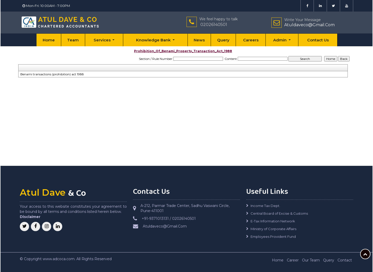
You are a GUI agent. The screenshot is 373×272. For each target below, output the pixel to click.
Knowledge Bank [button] (154, 40)
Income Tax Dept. (265, 206)
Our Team (311, 260)
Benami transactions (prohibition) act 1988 (52, 74)
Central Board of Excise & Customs (279, 213)
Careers (251, 40)
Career (293, 260)
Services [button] (103, 40)
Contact (345, 260)
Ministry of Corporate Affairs (273, 229)
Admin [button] (280, 40)
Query (223, 40)
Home (49, 40)
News (199, 40)
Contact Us (318, 40)
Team (73, 40)
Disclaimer (30, 216)
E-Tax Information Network (273, 221)
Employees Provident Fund (273, 236)
